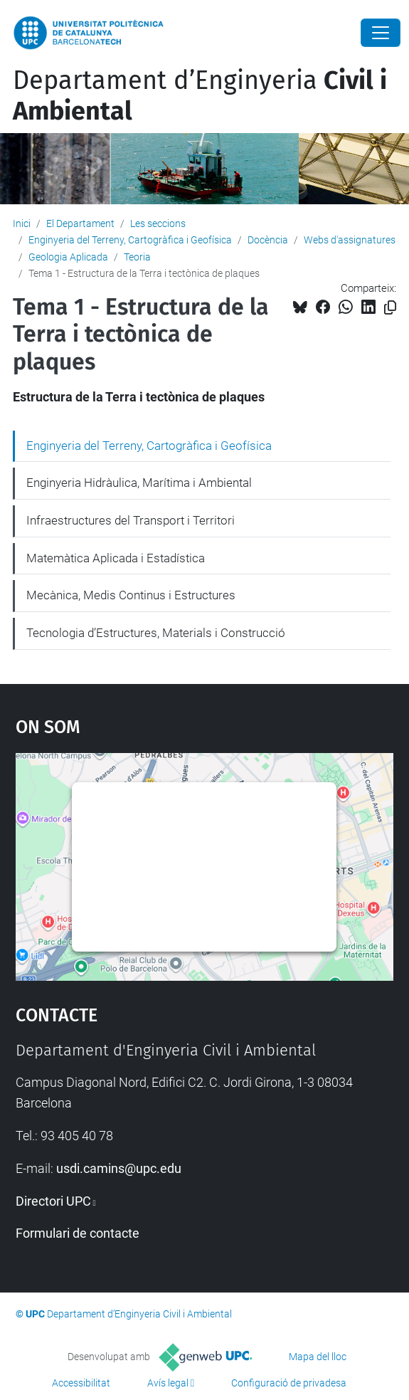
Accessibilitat (81, 1383)
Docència (268, 240)
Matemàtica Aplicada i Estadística (115, 558)
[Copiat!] (390, 308)
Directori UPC (53, 1201)
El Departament (80, 223)
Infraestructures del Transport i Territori (130, 520)
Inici (22, 223)
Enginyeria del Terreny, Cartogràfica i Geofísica (130, 240)
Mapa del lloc (317, 1356)
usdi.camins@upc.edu (118, 1168)
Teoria (137, 257)
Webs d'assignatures (349, 240)
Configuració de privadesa (288, 1383)
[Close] (380, 33)
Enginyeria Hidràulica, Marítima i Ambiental (139, 482)
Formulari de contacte (77, 1233)
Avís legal (167, 1383)
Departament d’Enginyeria (200, 96)
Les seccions (158, 223)
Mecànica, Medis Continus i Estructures (130, 595)
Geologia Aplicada (68, 257)
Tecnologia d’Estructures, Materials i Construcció (155, 633)
